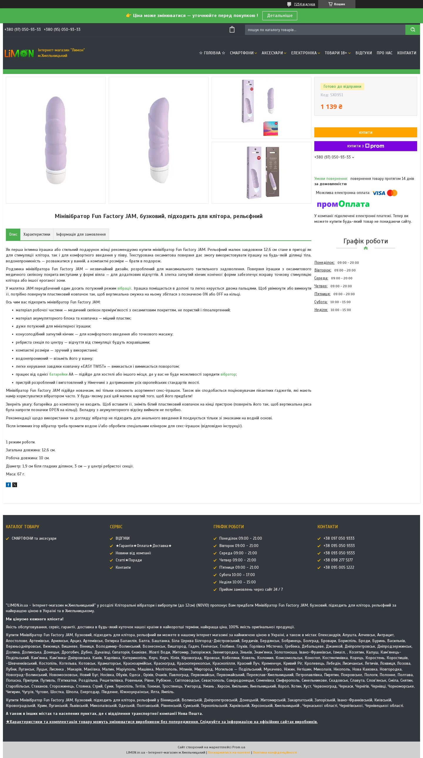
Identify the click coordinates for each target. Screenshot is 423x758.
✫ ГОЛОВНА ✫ (212, 52)
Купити (365, 133)
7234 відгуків (304, 4)
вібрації (124, 288)
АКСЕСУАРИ (272, 52)
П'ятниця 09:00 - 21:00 (239, 567)
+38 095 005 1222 (338, 567)
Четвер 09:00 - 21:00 (237, 560)
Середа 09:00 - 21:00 (238, 553)
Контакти (406, 52)
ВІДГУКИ (363, 52)
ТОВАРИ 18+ (336, 52)
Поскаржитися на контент (229, 752)
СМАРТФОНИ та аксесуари (34, 538)
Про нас (384, 52)
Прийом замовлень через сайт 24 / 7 (251, 589)
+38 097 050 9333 (339, 538)
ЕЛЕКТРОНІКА (304, 52)
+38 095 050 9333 (339, 545)
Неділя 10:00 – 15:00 (237, 582)
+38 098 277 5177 (338, 560)
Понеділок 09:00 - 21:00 (240, 538)
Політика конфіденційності (275, 752)
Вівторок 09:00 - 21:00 (238, 545)
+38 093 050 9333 (339, 553)
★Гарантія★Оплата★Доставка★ (144, 545)
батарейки (58, 374)
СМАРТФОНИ (242, 52)
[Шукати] (412, 30)
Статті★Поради (129, 560)
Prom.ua (238, 747)
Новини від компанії (133, 553)
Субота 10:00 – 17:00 (237, 575)
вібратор (228, 374)
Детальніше (280, 15)
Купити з (365, 146)
